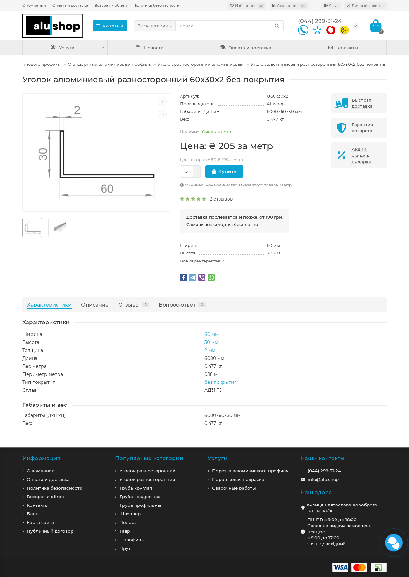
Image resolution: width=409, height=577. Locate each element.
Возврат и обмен (111, 5)
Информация (41, 458)
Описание (95, 304)
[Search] (229, 25)
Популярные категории (149, 458)
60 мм (273, 245)
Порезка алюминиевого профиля (250, 470)
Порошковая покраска (238, 479)
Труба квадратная (140, 496)
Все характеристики (202, 260)
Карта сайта (40, 522)
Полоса (128, 522)
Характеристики (49, 304)
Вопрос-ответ (182, 304)
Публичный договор (50, 531)
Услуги (62, 47)
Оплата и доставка (70, 5)
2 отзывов (221, 199)
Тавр (125, 531)
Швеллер (130, 513)
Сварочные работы (234, 487)
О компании (34, 5)
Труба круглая (136, 487)
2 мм (209, 350)
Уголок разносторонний (147, 479)
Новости (150, 47)
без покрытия (220, 382)
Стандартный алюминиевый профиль (109, 64)
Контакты (343, 47)
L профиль (132, 539)
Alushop (276, 103)
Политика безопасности (156, 5)
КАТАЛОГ (110, 25)
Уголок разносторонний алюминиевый (201, 64)
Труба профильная (141, 505)
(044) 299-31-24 (324, 470)
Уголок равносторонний (147, 470)
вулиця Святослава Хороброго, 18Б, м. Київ (342, 507)
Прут (125, 548)
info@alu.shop (323, 479)
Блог (32, 513)
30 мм (273, 252)
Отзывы (133, 304)
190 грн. (274, 217)
